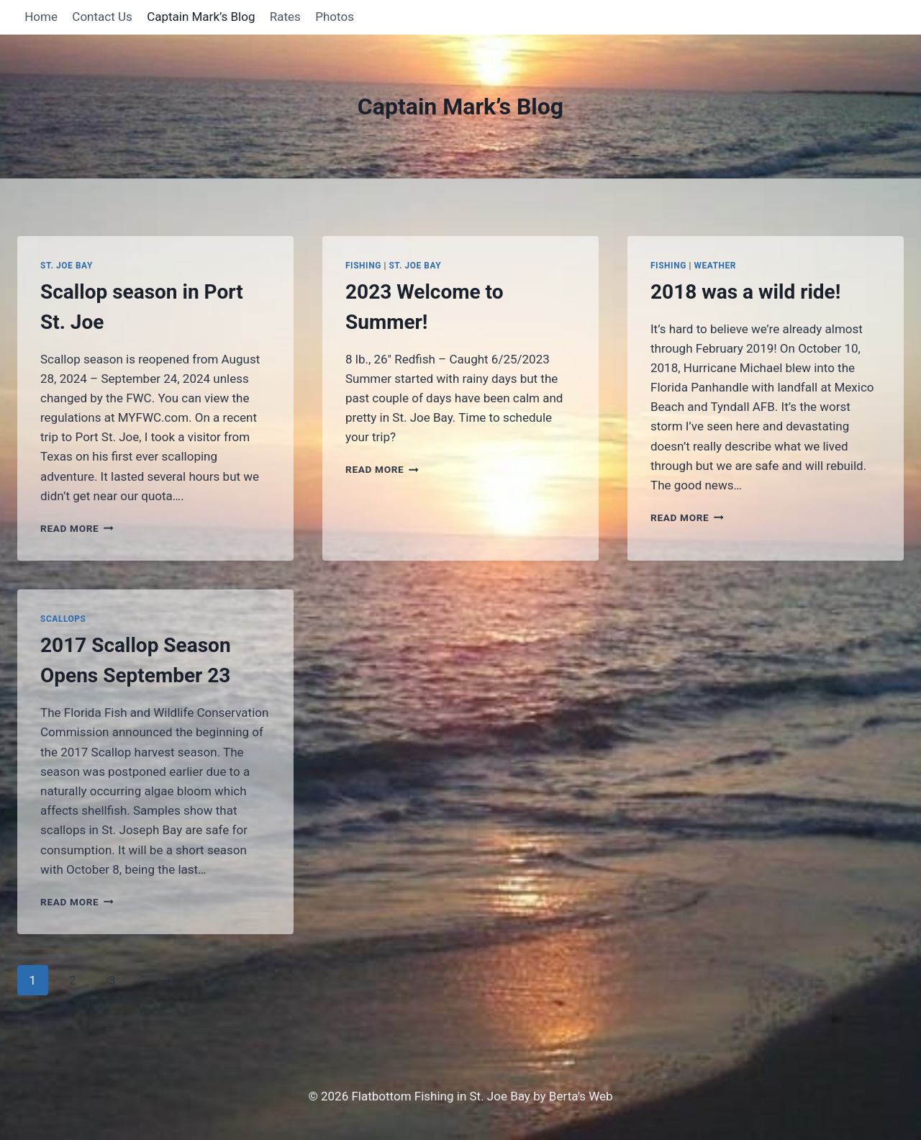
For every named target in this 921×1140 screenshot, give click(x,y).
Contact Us (102, 16)
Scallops (63, 619)
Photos (334, 16)
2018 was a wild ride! (745, 292)
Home (41, 16)
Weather (715, 266)
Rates (285, 16)
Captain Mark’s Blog (201, 16)
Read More (77, 528)
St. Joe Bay (66, 266)
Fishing (363, 266)
